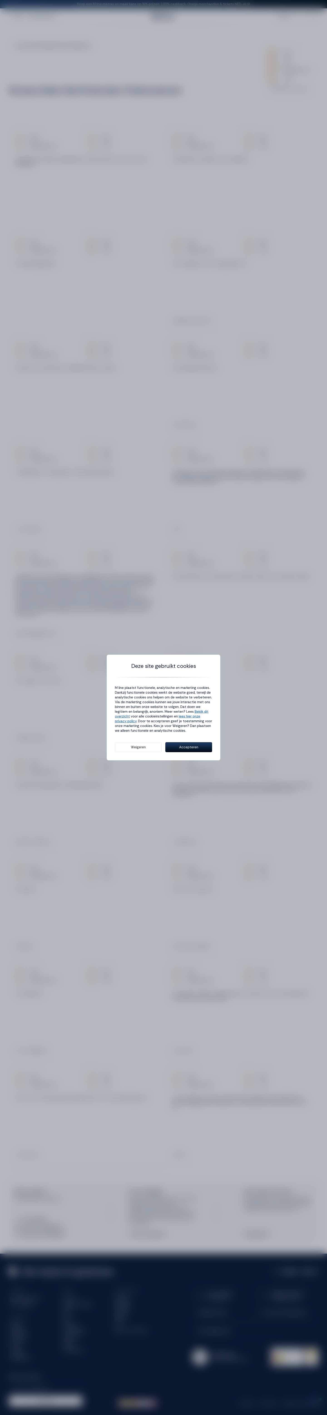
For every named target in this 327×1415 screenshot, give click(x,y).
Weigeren (138, 747)
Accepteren (188, 747)
